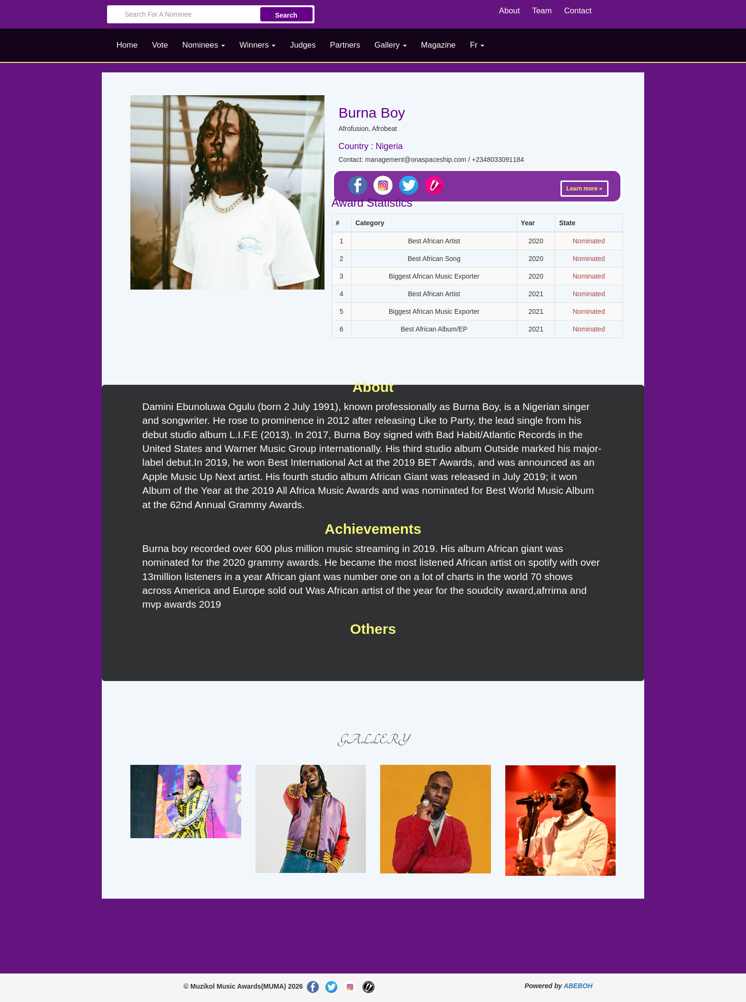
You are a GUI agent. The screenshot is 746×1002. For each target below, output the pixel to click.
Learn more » (584, 188)
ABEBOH (578, 986)
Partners (345, 45)
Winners (257, 45)
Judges (302, 45)
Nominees (203, 45)
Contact (578, 10)
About (509, 10)
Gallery (390, 45)
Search (286, 15)
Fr (477, 45)
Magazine (438, 45)
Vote (160, 45)
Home (127, 45)
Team (542, 10)
